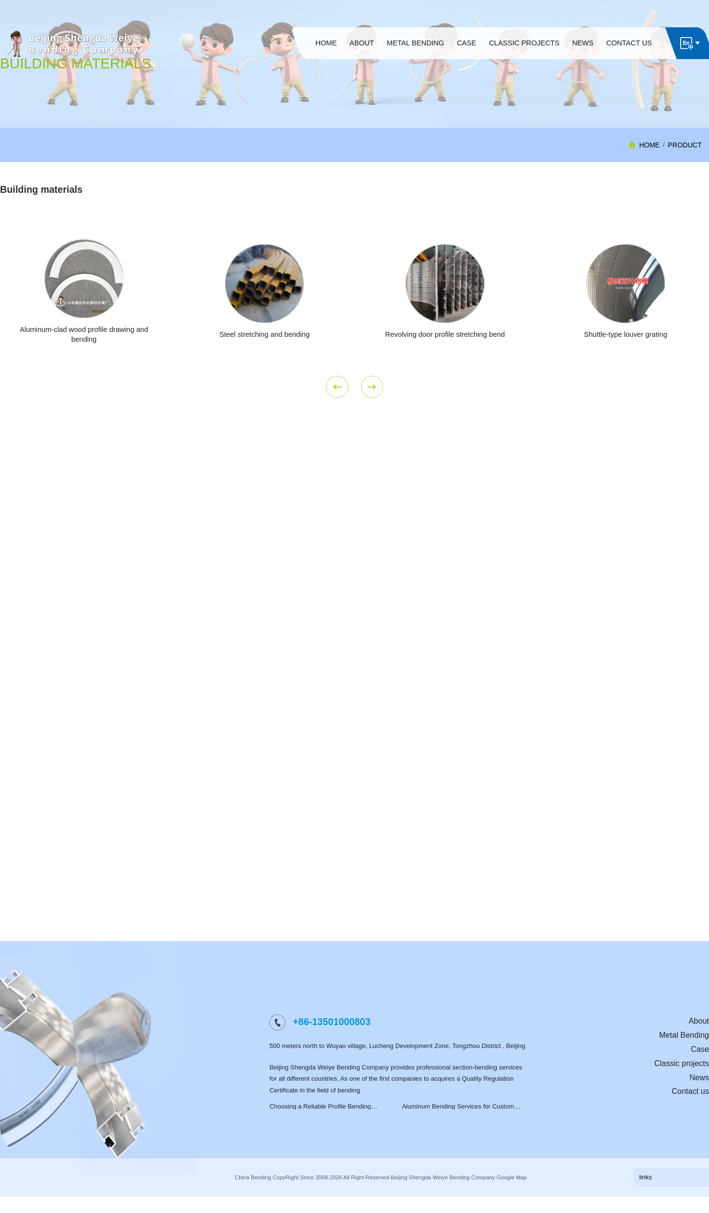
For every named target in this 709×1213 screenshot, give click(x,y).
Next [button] (372, 406)
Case (700, 1069)
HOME (649, 145)
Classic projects (681, 1083)
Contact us (690, 1111)
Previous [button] (337, 406)
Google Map (512, 1197)
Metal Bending (684, 1054)
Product (685, 145)
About (699, 1040)
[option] (264, 330)
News (699, 1096)
